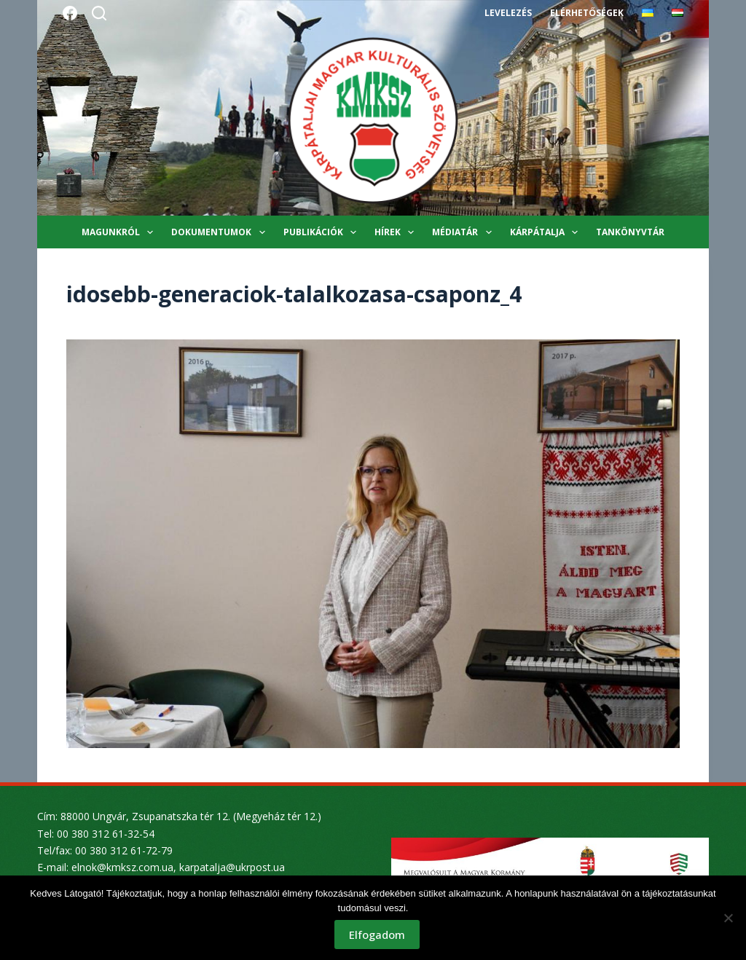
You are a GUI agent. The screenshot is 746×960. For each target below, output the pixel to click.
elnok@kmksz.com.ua (122, 867)
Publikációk (322, 232)
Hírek (397, 232)
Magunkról (120, 232)
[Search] (99, 13)
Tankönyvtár (630, 232)
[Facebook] (70, 13)
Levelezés (508, 13)
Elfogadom (377, 934)
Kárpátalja (547, 232)
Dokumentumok (220, 232)
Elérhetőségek (586, 13)
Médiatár (464, 232)
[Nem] (728, 917)
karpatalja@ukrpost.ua (232, 867)
